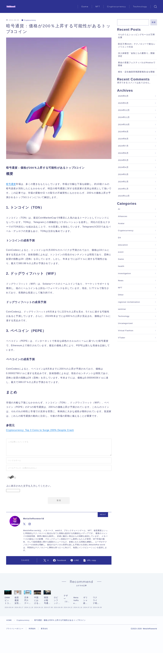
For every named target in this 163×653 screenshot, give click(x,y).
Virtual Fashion (125, 330)
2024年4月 (123, 167)
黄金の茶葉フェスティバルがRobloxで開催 (136, 64)
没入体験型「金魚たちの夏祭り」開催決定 (136, 54)
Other (121, 295)
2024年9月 (123, 132)
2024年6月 (123, 153)
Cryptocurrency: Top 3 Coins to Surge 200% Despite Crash (40, 430)
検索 (154, 22)
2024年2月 (123, 182)
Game (84, 6)
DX (119, 238)
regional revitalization (129, 302)
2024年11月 (124, 117)
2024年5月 (123, 160)
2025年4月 (123, 96)
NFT (98, 6)
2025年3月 (123, 103)
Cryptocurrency (116, 6)
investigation (124, 273)
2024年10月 (124, 124)
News (121, 280)
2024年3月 (123, 174)
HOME (9, 636)
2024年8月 (123, 139)
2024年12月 (124, 110)
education (123, 245)
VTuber (121, 338)
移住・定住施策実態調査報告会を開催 (136, 72)
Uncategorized (125, 323)
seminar (122, 309)
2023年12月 (124, 196)
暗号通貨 (11, 184)
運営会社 (46, 645)
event (121, 252)
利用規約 (34, 645)
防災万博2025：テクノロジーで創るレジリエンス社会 (136, 45)
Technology (140, 6)
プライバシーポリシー (15, 645)
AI (119, 209)
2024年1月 (123, 189)
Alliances (122, 216)
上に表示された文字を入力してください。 (29, 486)
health (121, 266)
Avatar (121, 223)
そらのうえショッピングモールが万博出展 (136, 36)
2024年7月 (123, 146)
